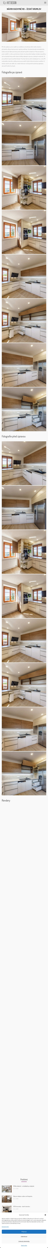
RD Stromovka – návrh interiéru (21, 1206)
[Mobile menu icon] (45, 3)
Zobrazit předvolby (23, 1241)
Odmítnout (24, 1236)
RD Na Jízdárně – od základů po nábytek (23, 1186)
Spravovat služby (5, 1226)
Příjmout (24, 1231)
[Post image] (7, 1188)
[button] (45, 1215)
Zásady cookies (24, 1245)
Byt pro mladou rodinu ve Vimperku (22, 1196)
